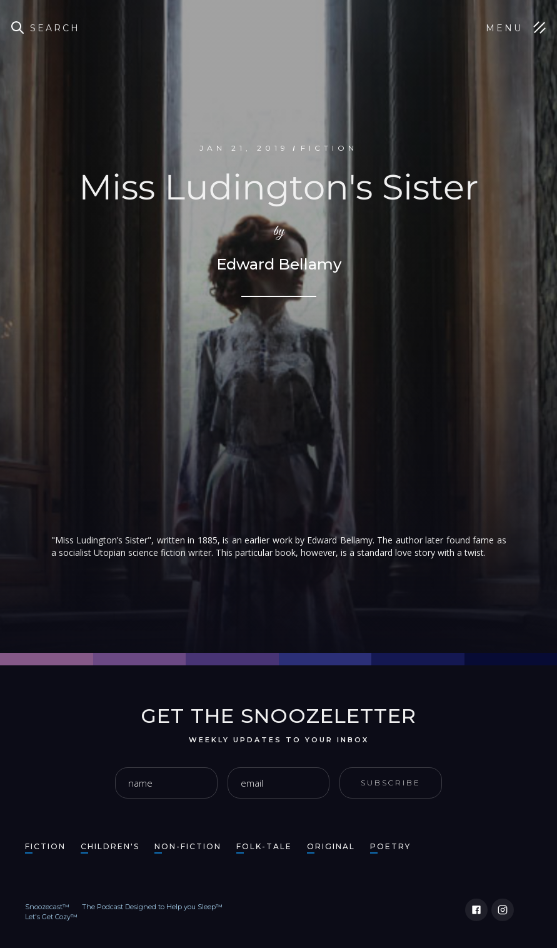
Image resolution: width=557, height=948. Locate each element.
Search (55, 28)
